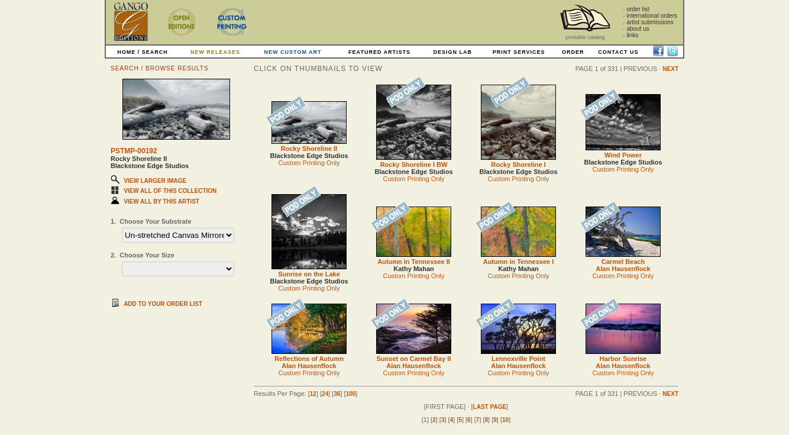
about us (637, 28)
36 (337, 394)
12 (313, 394)
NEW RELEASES (215, 52)
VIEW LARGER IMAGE (155, 181)
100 (351, 394)
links (632, 35)
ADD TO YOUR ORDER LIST (163, 304)
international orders (651, 15)
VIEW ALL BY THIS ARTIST (161, 201)
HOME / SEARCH (142, 52)
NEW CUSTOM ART (293, 52)
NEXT (670, 69)
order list (637, 9)
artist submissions (649, 22)
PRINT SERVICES (519, 52)
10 (505, 420)
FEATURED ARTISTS (379, 52)
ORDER (573, 52)
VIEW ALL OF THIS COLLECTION (170, 191)
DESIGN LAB (452, 52)
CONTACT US (618, 52)
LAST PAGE (489, 407)
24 (325, 394)
